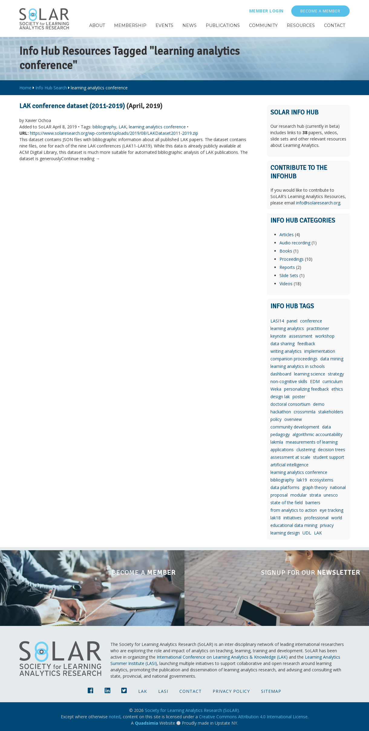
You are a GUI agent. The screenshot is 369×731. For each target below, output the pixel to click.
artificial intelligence (289, 465)
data (326, 427)
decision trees (331, 449)
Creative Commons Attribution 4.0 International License (253, 716)
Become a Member (320, 11)
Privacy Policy (231, 691)
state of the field (286, 502)
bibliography (104, 127)
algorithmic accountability (317, 434)
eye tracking (331, 510)
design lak (280, 396)
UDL (306, 533)
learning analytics (287, 328)
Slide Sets (288, 275)
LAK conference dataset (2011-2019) (72, 106)
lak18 (275, 518)
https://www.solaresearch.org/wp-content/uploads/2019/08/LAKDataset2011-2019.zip (114, 133)
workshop (325, 336)
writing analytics (286, 351)
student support (328, 457)
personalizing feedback (306, 389)
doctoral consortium (290, 404)
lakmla (276, 442)
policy (276, 419)
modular (298, 495)
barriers (312, 502)
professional (316, 518)
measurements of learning (312, 442)
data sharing (282, 343)
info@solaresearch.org (318, 203)
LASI (163, 691)
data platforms (284, 487)
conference (311, 321)
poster (298, 396)
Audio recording (294, 243)
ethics (337, 389)
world (336, 518)
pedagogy (280, 434)
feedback (306, 343)
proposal (279, 495)
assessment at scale (290, 457)
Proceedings (291, 259)
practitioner (318, 328)
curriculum (332, 381)
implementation (319, 351)
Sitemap (271, 691)
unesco (331, 495)
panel (292, 321)
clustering (305, 449)
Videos (285, 283)
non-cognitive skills (288, 381)
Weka (275, 389)
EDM (315, 381)
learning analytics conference (157, 127)
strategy (336, 374)
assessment (300, 336)
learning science (309, 374)
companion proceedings (294, 359)
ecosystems (321, 480)
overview (293, 419)
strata (315, 495)
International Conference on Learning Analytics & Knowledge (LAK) (222, 657)
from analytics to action (293, 510)
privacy (327, 525)
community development (294, 427)
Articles (286, 234)
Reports (287, 267)
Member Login (266, 11)
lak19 (302, 480)
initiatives (292, 518)
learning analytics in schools (297, 366)
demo (319, 404)
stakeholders (330, 412)
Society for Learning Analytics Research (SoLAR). (192, 710)
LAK (122, 127)
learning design (285, 533)
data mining (331, 359)
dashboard (280, 374)
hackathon (280, 412)
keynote (278, 336)
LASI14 (277, 321)
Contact (190, 691)
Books (285, 251)
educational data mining (293, 525)
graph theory (314, 487)
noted (114, 716)
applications (282, 449)
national (338, 487)
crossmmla (304, 412)
